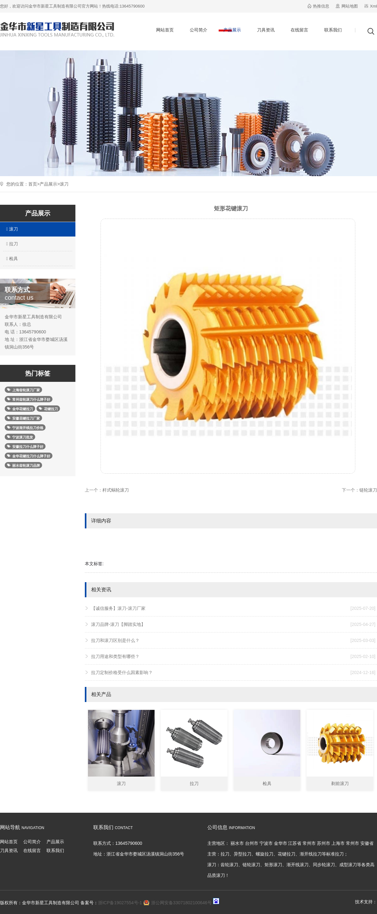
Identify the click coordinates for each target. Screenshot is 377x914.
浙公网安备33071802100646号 (181, 902)
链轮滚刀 (368, 490)
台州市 (251, 843)
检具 (11, 258)
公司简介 (198, 29)
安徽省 (367, 843)
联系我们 (333, 29)
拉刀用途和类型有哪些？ (233, 656)
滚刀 (64, 184)
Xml (373, 6)
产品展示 (232, 29)
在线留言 (299, 29)
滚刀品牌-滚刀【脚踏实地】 (233, 624)
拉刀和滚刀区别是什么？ (233, 640)
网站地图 (349, 6)
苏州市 (323, 843)
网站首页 (165, 29)
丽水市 (237, 843)
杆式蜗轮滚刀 (115, 490)
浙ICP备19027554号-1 (120, 902)
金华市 (280, 843)
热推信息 (321, 6)
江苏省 (294, 843)
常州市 (309, 843)
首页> (34, 184)
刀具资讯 (266, 29)
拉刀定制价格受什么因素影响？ (233, 672)
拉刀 (11, 243)
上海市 (338, 843)
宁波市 (266, 843)
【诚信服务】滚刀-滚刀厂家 (233, 608)
